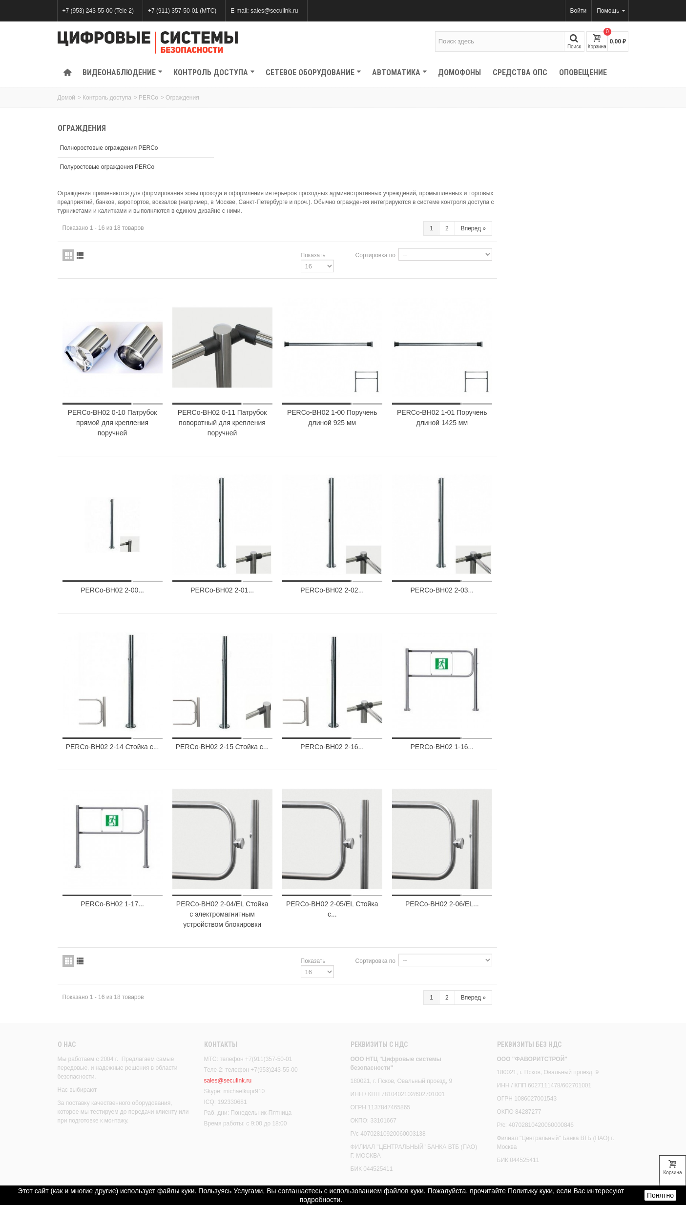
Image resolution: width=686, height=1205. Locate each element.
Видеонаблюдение (123, 72)
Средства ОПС (520, 72)
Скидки (217, 1148)
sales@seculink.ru (228, 1005)
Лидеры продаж (229, 1168)
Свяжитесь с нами (379, 1158)
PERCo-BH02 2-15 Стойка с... (363, 671)
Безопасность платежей (93, 1168)
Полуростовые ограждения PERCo (107, 166)
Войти (578, 10)
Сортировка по (507, 187)
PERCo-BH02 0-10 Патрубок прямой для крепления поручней (257, 350)
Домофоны (459, 72)
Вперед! (603, 1164)
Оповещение (583, 72)
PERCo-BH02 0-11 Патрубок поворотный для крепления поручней (363, 350)
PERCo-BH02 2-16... (469, 666)
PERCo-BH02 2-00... (257, 513)
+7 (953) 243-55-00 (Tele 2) (98, 10)
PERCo (148, 97)
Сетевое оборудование (313, 72)
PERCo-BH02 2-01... (363, 513)
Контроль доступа (107, 97)
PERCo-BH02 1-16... (575, 666)
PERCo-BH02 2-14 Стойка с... (257, 671)
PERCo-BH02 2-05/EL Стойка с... (469, 834)
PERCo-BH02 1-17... (257, 829)
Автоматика (399, 72)
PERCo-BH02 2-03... (575, 513)
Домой (67, 97)
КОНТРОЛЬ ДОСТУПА (214, 72)
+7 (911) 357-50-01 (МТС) (182, 10)
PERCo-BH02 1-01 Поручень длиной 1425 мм (575, 345)
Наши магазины (375, 1148)
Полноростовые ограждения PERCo (109, 147)
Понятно (660, 1195)
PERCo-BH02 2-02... (469, 513)
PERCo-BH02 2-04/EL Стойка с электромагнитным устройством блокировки (363, 839)
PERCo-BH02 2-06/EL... (575, 829)
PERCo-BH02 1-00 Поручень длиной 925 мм (469, 345)
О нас (67, 969)
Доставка (73, 1148)
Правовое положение (90, 1158)
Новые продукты (230, 1158)
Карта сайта (370, 1168)
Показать (444, 187)
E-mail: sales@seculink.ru (264, 10)
